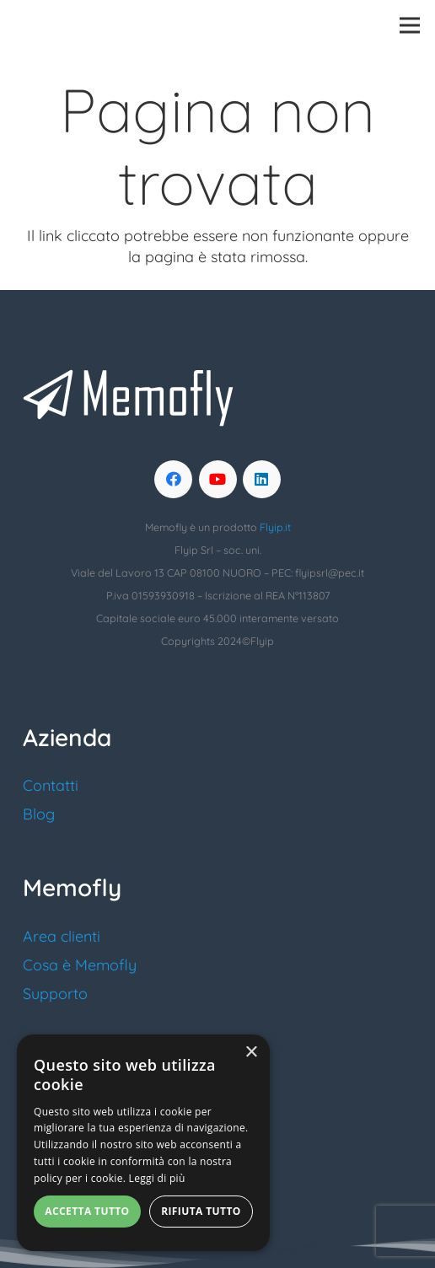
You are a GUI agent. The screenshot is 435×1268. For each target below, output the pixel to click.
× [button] (250, 1052)
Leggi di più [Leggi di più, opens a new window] (157, 1178)
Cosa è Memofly (80, 965)
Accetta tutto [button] (87, 1211)
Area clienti (61, 936)
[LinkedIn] (262, 479)
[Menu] (410, 25)
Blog (39, 814)
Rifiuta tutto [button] (201, 1211)
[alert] (143, 1142)
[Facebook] (173, 479)
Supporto (55, 993)
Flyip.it (275, 527)
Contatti (50, 785)
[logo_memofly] (82, 26)
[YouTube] (218, 479)
